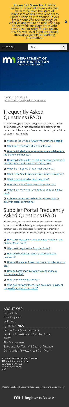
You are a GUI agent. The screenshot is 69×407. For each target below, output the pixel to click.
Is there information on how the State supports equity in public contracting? (31, 200)
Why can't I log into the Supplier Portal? (27, 248)
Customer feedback (30, 387)
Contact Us (10, 313)
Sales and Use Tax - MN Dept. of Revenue (28, 346)
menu (8, 47)
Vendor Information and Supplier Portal (27, 334)
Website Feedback (10, 387)
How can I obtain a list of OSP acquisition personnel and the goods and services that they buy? (34, 161)
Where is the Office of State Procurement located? (33, 140)
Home (8, 97)
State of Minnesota (15, 80)
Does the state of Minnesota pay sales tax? (30, 184)
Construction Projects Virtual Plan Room (27, 350)
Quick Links (14, 326)
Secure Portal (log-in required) (21, 330)
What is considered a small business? (26, 179)
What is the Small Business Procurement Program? (33, 174)
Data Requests (12, 317)
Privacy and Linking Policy (52, 387)
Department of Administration (22, 83)
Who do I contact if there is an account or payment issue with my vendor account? (33, 286)
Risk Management (14, 342)
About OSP (13, 308)
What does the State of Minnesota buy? (27, 146)
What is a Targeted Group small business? (29, 168)
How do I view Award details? (21, 279)
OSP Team (10, 321)
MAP (4, 369)
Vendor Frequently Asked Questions (25, 100)
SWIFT (7, 338)
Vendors (20, 97)
